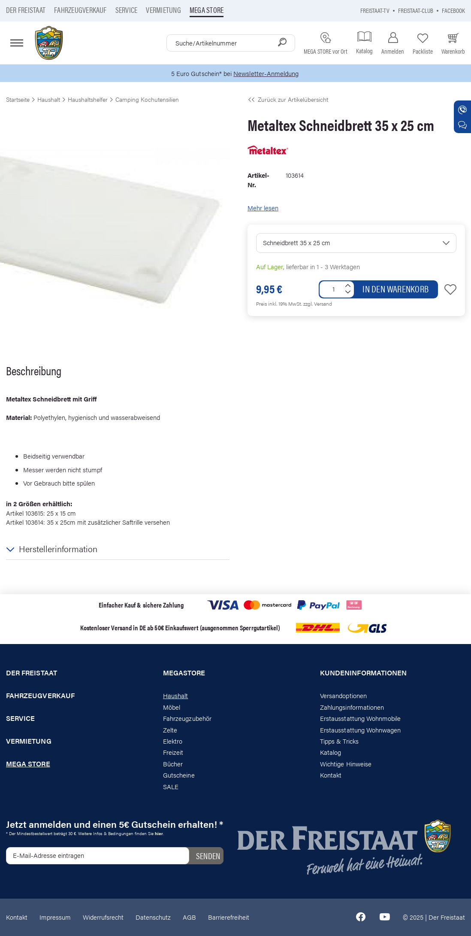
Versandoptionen (343, 695)
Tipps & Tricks (339, 740)
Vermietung (163, 9)
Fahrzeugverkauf (80, 9)
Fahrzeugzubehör (187, 718)
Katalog (330, 752)
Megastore (184, 673)
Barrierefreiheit (228, 916)
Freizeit (173, 752)
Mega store (206, 9)
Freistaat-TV (374, 10)
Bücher (173, 763)
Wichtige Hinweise (345, 763)
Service (126, 9)
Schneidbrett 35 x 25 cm (296, 242)
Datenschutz (153, 916)
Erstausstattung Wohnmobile (360, 718)
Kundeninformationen (363, 673)
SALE (170, 786)
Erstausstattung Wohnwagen (360, 729)
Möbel (171, 706)
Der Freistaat (25, 9)
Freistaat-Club (415, 10)
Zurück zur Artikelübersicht (288, 99)
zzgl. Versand (317, 303)
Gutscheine (179, 774)
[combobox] (230, 43)
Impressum (55, 916)
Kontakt (330, 774)
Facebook (453, 10)
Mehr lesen (263, 207)
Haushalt (175, 695)
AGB (189, 916)
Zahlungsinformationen (352, 706)
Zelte (170, 729)
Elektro (172, 740)
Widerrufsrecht (103, 916)
